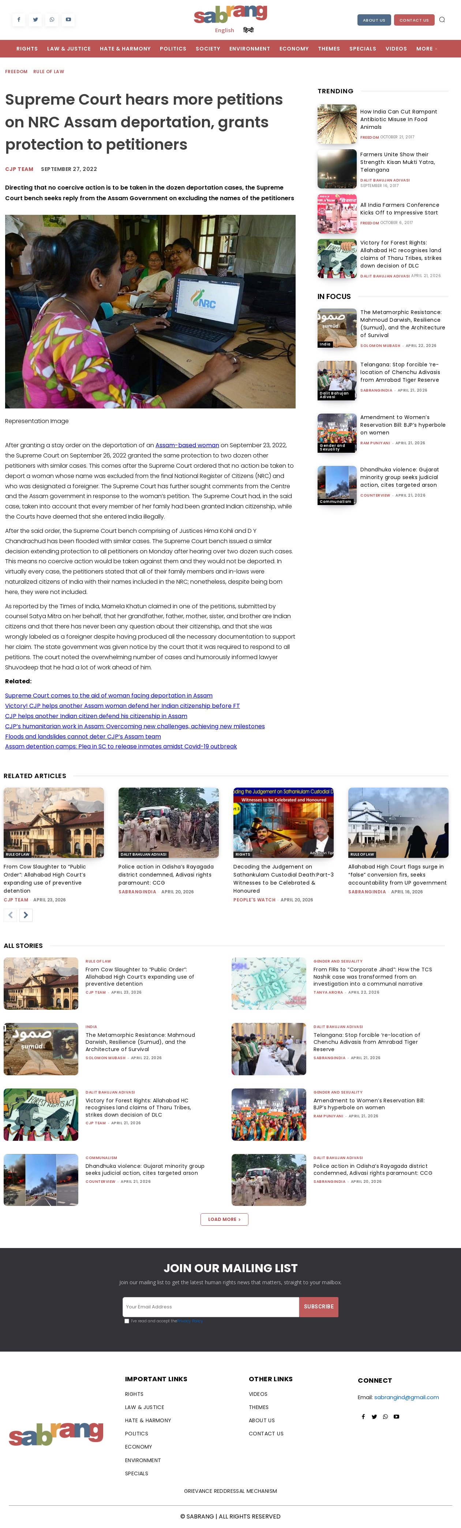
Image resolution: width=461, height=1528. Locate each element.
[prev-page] (10, 915)
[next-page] (26, 915)
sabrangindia (376, 390)
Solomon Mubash (380, 345)
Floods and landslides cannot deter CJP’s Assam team (83, 736)
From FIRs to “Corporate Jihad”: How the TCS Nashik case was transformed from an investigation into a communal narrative (374, 976)
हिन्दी (248, 30)
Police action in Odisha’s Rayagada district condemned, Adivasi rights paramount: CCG (166, 874)
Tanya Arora (328, 992)
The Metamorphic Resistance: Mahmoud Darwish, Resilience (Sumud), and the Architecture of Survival (403, 324)
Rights (243, 854)
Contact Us (414, 20)
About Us (374, 20)
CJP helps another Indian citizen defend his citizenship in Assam (96, 716)
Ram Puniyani (375, 443)
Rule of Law (49, 71)
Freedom (17, 71)
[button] (442, 19)
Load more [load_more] (224, 1219)
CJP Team (19, 169)
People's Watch (254, 900)
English (224, 30)
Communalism (336, 501)
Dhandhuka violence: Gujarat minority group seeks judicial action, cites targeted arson (399, 477)
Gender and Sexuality (332, 447)
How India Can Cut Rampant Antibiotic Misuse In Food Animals (402, 119)
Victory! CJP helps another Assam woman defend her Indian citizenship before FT (122, 706)
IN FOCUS (334, 296)
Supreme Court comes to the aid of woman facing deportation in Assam (109, 695)
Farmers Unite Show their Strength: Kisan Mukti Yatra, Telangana (395, 162)
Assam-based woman (187, 445)
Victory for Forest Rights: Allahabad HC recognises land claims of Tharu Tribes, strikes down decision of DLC (398, 254)
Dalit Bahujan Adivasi (385, 180)
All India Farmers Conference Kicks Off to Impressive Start (404, 208)
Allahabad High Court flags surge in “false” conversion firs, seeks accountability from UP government (397, 874)
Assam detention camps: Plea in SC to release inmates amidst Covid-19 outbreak (121, 746)
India (325, 344)
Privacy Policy (190, 1321)
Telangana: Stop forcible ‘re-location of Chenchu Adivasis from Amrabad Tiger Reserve (400, 372)
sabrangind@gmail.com (406, 1397)
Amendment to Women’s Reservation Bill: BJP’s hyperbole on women (403, 425)
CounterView (375, 495)
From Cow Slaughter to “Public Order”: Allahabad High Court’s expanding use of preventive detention (144, 976)
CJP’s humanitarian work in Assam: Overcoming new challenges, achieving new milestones (135, 726)
